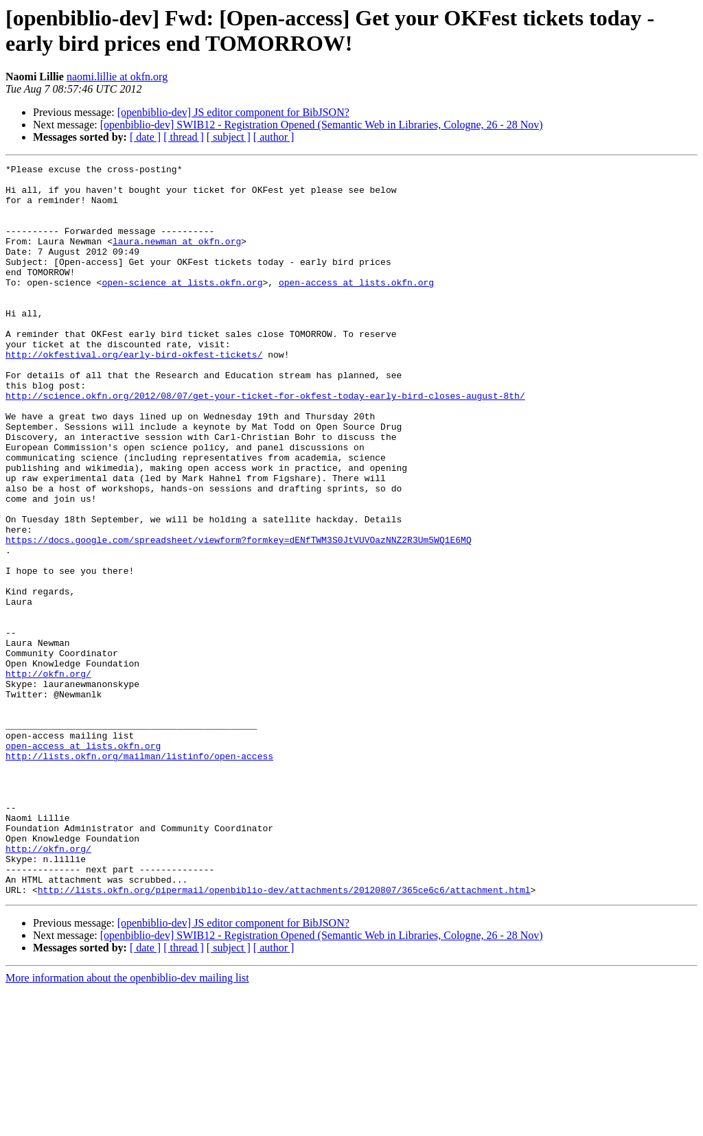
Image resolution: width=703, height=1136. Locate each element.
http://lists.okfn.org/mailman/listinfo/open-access (139, 875)
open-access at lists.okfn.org (356, 307)
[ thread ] (183, 137)
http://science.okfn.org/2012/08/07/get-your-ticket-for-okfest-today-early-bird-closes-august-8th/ (265, 443)
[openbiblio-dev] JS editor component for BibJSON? (233, 112)
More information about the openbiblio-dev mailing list (127, 1124)
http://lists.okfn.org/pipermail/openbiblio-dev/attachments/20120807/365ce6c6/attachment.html (284, 1036)
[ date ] (145, 137)
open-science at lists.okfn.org (182, 307)
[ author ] (274, 137)
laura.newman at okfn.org (177, 257)
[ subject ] (229, 137)
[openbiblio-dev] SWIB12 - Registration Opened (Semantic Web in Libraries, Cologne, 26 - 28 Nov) (321, 124)
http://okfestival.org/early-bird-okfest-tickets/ (133, 393)
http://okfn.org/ (48, 776)
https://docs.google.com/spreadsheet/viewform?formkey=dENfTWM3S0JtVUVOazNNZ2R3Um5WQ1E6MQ (238, 616)
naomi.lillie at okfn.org (117, 76)
